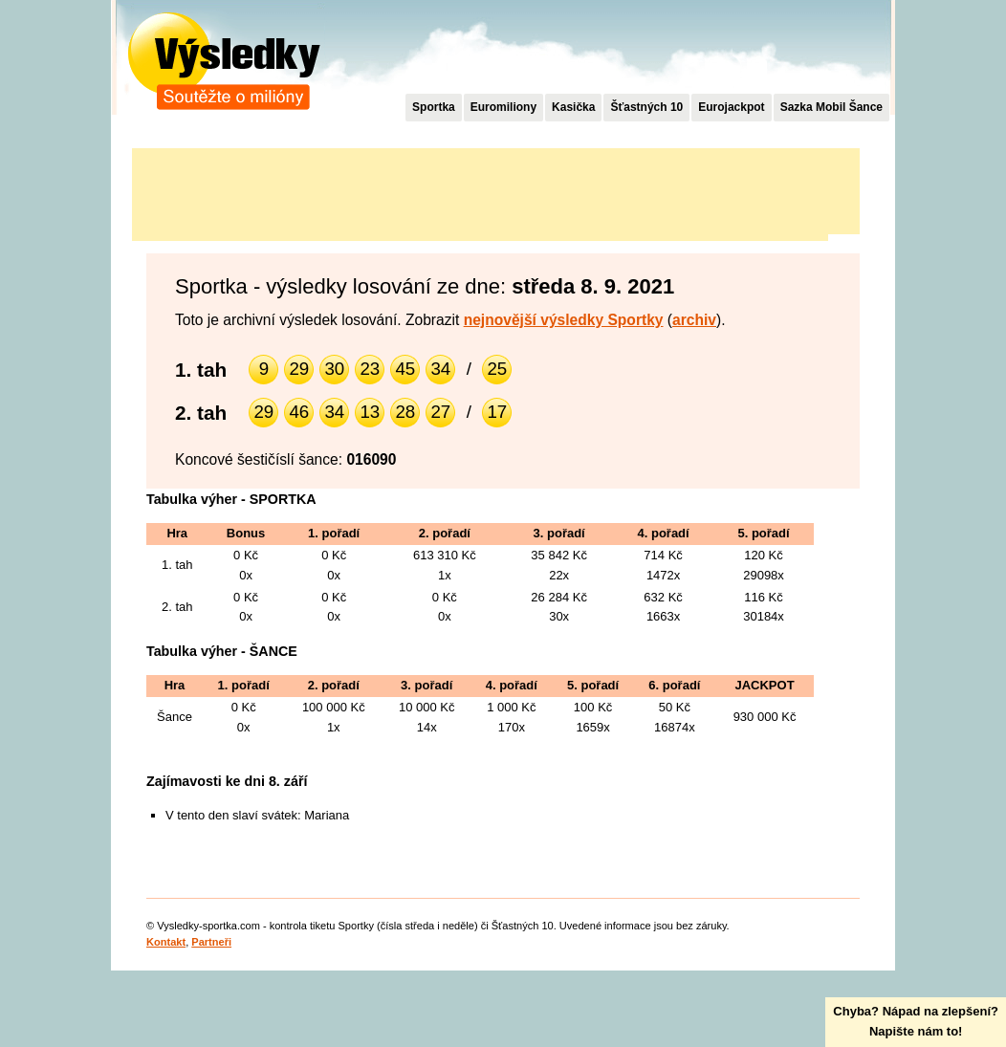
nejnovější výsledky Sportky (564, 320)
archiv (694, 320)
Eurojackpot (731, 107)
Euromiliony (503, 107)
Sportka (433, 107)
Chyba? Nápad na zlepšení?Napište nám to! (915, 1021)
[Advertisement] (480, 191)
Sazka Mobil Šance (831, 107)
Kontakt (166, 942)
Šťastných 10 (646, 107)
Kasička (573, 107)
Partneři (211, 942)
